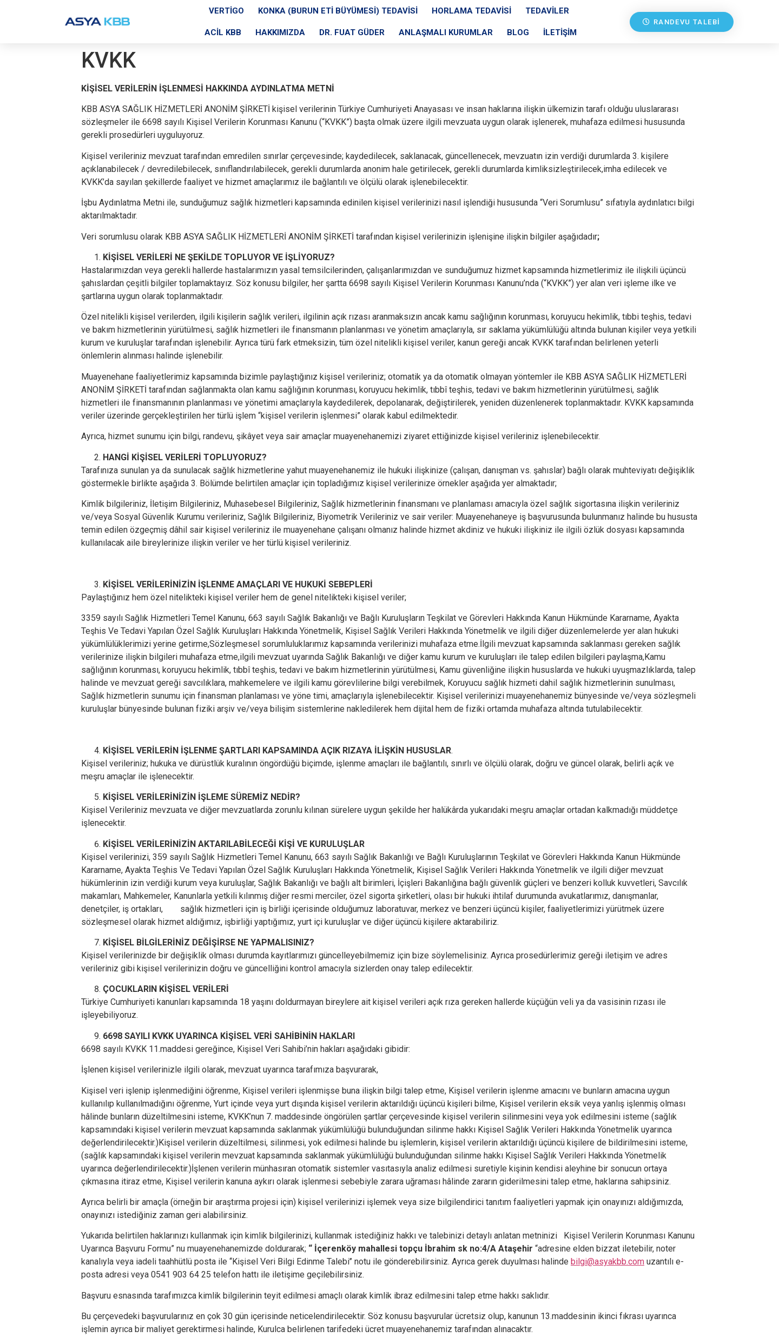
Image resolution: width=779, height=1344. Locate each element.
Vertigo (226, 11)
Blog (518, 32)
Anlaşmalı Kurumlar (446, 32)
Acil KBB (222, 32)
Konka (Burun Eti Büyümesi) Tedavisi (338, 11)
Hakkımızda (280, 32)
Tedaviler (547, 11)
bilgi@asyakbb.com (607, 1261)
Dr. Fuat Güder (352, 32)
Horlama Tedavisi (471, 11)
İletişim (560, 32)
